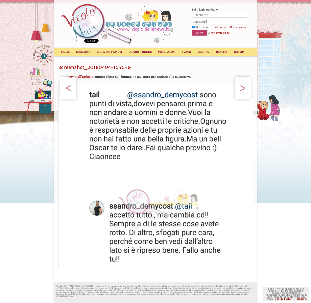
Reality (221, 51)
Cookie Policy (283, 298)
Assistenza (240, 27)
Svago (186, 51)
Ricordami (200, 27)
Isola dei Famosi (109, 51)
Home (65, 51)
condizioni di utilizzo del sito (234, 294)
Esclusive (83, 51)
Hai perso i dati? (223, 27)
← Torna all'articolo (78, 77)
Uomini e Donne (140, 51)
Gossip (239, 51)
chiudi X (301, 298)
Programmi (166, 51)
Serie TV (203, 51)
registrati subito (220, 33)
